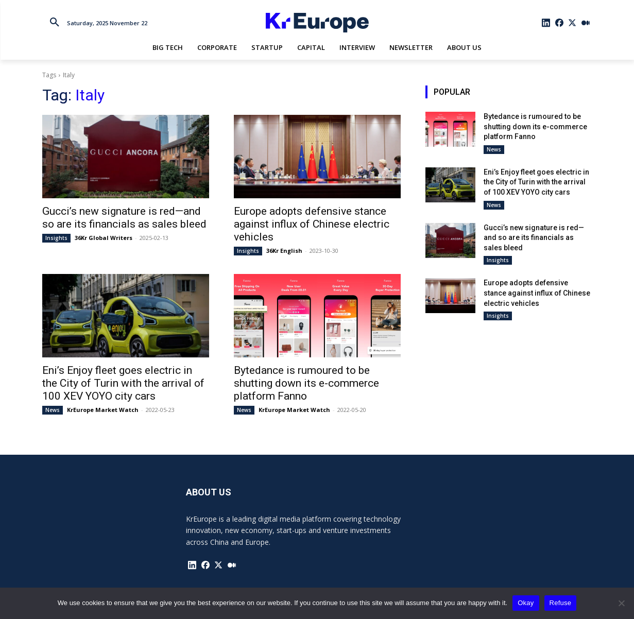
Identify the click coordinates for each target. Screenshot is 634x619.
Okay (526, 603)
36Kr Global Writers (103, 238)
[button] (54, 22)
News (52, 410)
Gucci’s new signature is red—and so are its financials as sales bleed (124, 217)
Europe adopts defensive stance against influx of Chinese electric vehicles (311, 224)
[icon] (546, 22)
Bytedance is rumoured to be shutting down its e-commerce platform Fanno (306, 383)
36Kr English (284, 250)
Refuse (561, 603)
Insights (56, 238)
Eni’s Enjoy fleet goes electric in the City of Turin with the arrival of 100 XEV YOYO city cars (123, 383)
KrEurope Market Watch (103, 410)
